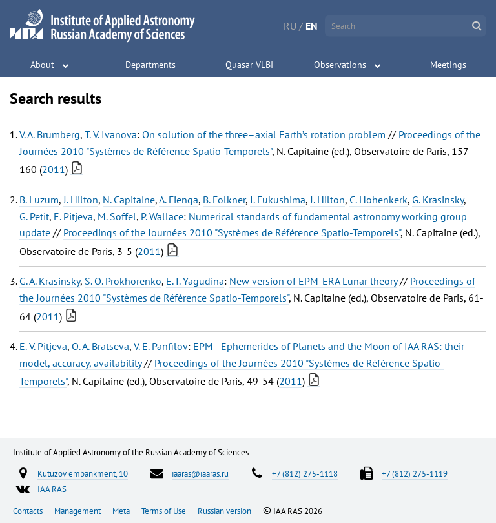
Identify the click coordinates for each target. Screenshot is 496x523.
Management (78, 511)
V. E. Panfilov (161, 346)
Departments (150, 64)
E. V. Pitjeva (43, 346)
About (42, 64)
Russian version (225, 511)
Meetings (448, 64)
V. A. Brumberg (49, 134)
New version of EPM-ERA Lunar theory (313, 280)
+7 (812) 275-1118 (305, 473)
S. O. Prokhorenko (123, 280)
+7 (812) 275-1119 (415, 473)
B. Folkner (224, 199)
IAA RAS (52, 489)
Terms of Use (164, 511)
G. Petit (34, 216)
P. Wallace (162, 216)
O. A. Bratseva (100, 346)
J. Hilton (80, 199)
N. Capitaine (129, 199)
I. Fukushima (277, 199)
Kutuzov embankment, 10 (82, 473)
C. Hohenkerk (378, 199)
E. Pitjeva (73, 216)
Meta (122, 511)
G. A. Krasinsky (49, 280)
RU (290, 25)
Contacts (29, 511)
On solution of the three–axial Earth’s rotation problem (264, 134)
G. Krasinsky (438, 199)
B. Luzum (39, 199)
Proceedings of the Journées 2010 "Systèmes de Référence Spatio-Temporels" (231, 232)
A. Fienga (178, 199)
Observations (340, 64)
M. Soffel (117, 216)
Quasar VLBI (249, 64)
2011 (53, 169)
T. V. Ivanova (111, 134)
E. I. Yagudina (195, 280)
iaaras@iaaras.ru (200, 473)
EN (311, 25)
